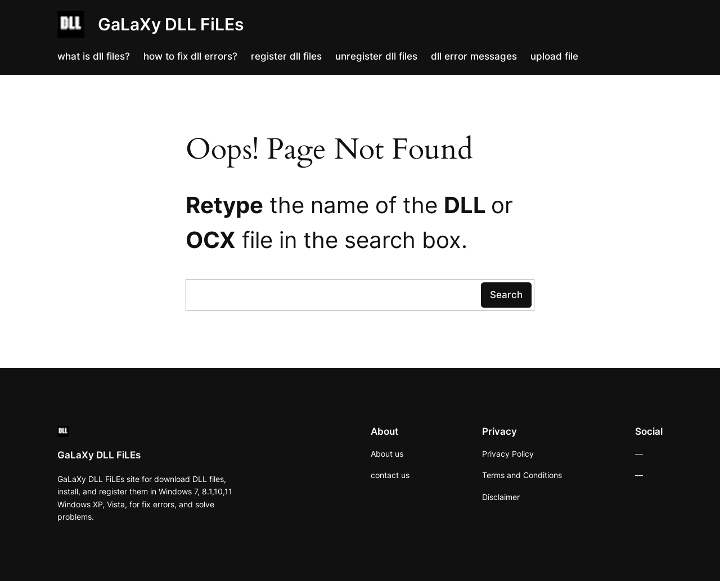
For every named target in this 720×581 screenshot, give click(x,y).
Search (506, 294)
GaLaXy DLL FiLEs (171, 24)
